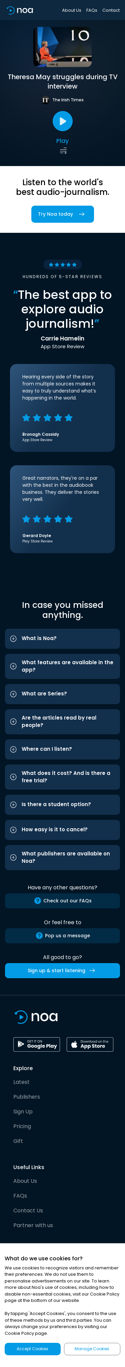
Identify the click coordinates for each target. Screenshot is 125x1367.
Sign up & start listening (63, 970)
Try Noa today (62, 214)
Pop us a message (62, 936)
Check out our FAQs (63, 901)
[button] (62, 639)
